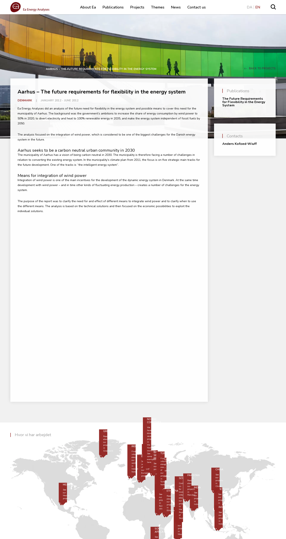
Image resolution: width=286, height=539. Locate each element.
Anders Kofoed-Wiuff (239, 144)
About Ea (88, 7)
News (176, 7)
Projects (137, 7)
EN (257, 7)
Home (19, 69)
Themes (157, 7)
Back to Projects (260, 68)
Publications (113, 7)
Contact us (196, 7)
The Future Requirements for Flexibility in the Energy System (243, 102)
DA (249, 7)
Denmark (25, 100)
